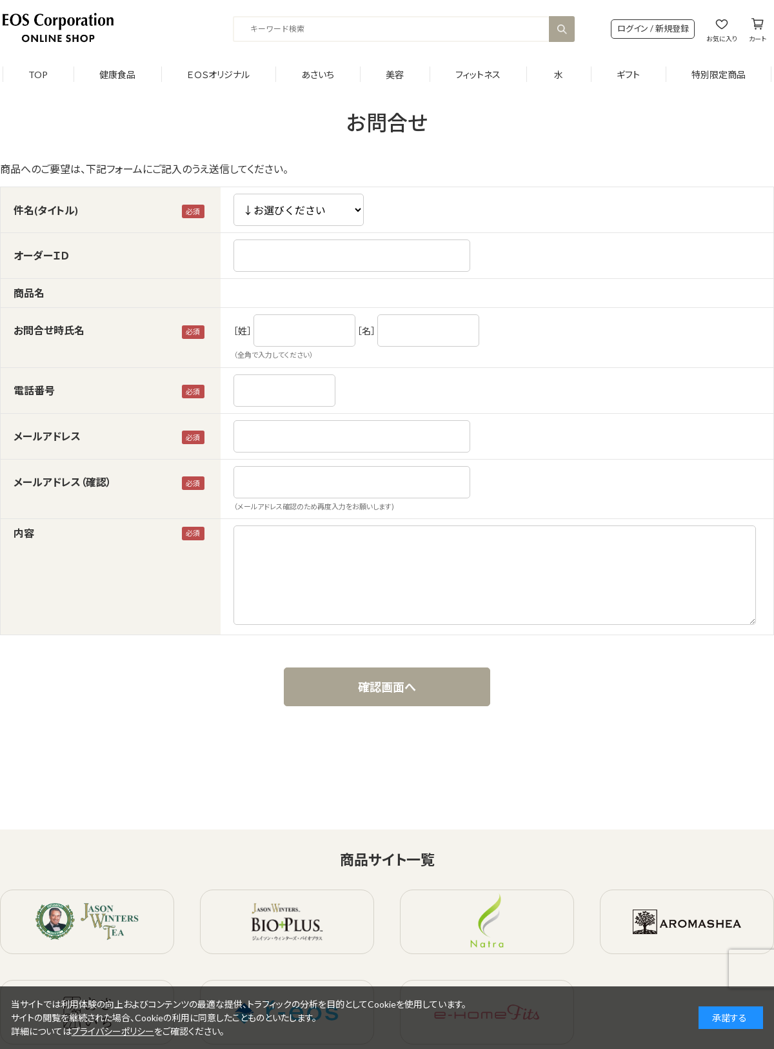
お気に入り (721, 38)
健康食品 (117, 74)
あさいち (317, 74)
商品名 (29, 293)
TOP (38, 74)
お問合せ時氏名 (49, 330)
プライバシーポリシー (113, 1031)
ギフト (628, 74)
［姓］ (242, 330)
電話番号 (34, 390)
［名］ (366, 330)
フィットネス (478, 74)
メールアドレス (47, 436)
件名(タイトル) (46, 210)
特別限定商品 (718, 74)
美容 (395, 74)
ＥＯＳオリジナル (218, 74)
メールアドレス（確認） (63, 482)
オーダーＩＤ (41, 255)
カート (757, 38)
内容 (24, 533)
